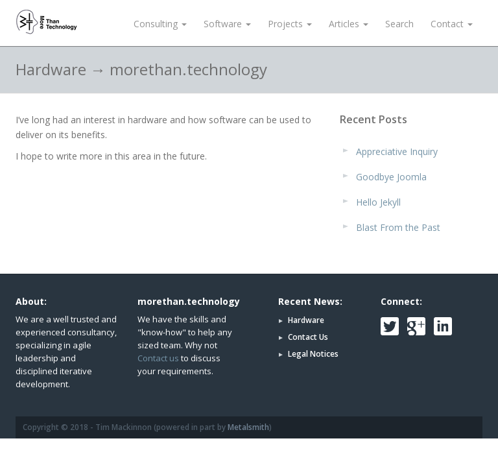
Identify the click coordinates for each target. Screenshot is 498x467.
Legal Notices (313, 353)
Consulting (160, 24)
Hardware (306, 320)
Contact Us (308, 336)
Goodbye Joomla (391, 177)
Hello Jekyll (378, 202)
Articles (348, 24)
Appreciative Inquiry (397, 151)
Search (399, 24)
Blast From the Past (398, 227)
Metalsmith (248, 427)
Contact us (158, 358)
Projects (290, 24)
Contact (452, 24)
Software (227, 24)
